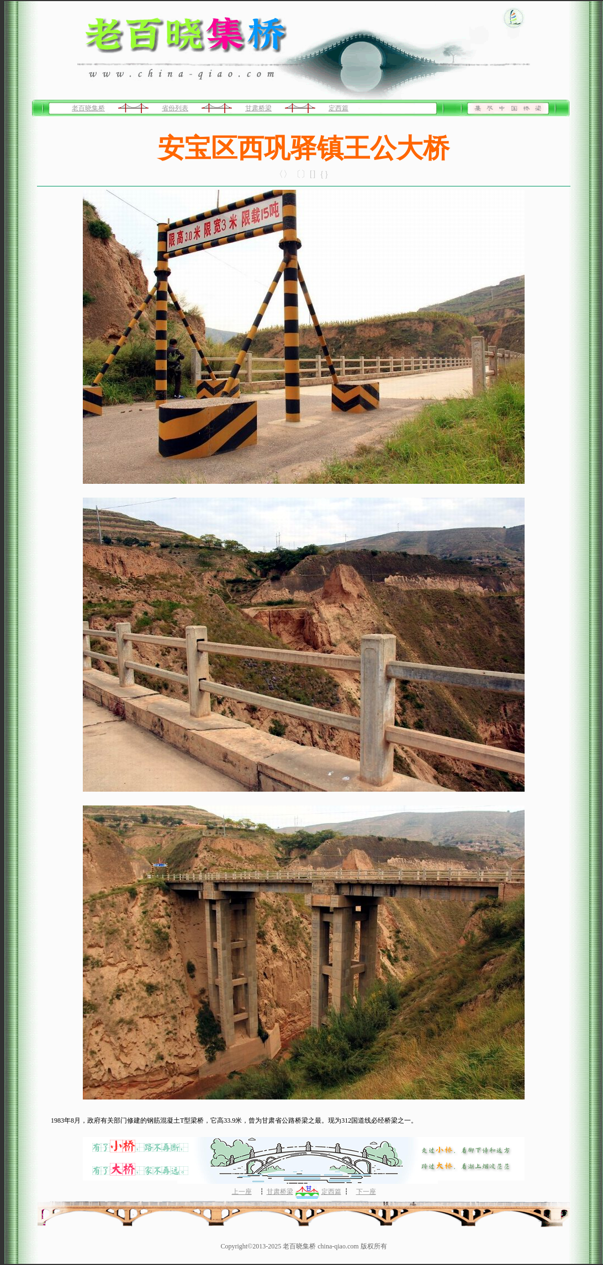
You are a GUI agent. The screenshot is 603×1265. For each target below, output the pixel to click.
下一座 (366, 1191)
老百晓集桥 (88, 108)
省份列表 (175, 108)
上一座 (242, 1191)
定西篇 (338, 108)
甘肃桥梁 (258, 108)
